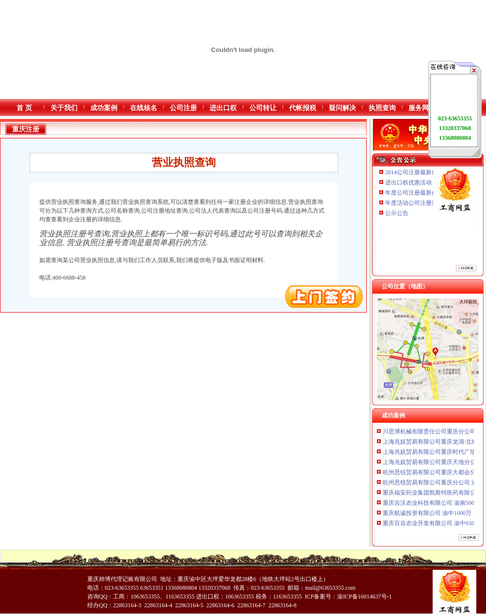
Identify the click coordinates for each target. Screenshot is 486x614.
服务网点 (422, 108)
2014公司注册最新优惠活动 (420, 172)
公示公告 (396, 213)
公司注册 (183, 108)
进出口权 (223, 108)
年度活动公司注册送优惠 (417, 202)
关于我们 (64, 108)
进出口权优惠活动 (408, 182)
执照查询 (382, 108)
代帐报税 (302, 108)
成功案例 (103, 108)
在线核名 (143, 108)
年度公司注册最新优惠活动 (420, 192)
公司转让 (262, 108)
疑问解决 (342, 108)
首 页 (24, 108)
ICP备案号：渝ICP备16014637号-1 (348, 596)
